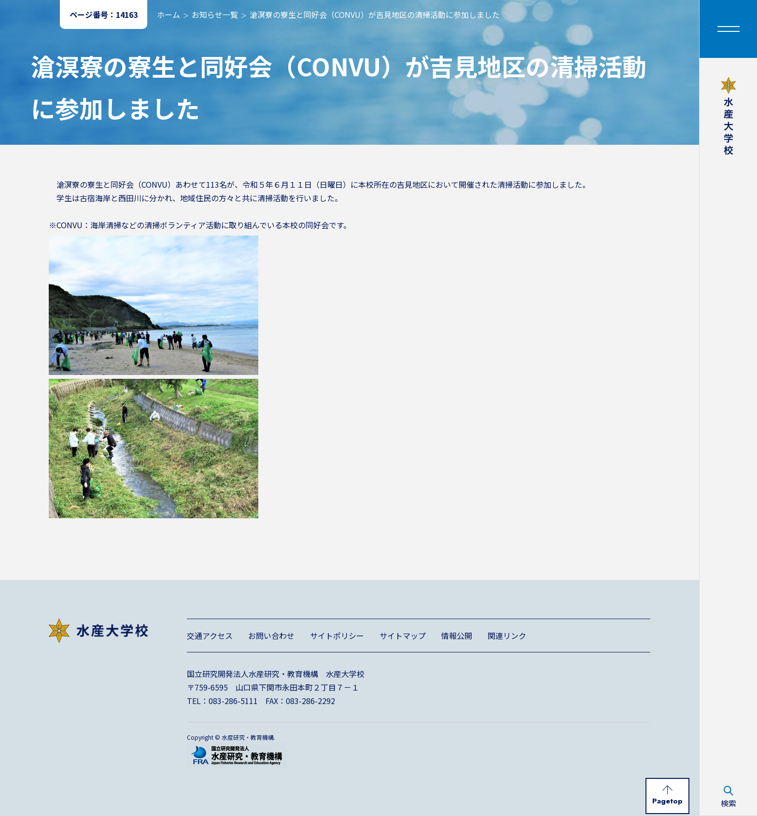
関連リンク (507, 635)
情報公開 (456, 635)
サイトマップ (402, 635)
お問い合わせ (271, 635)
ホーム (168, 14)
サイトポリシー (337, 635)
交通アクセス (210, 635)
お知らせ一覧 (215, 14)
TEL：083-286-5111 (222, 700)
